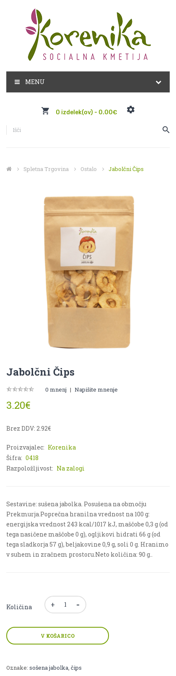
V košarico (58, 635)
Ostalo (88, 169)
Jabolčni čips (126, 169)
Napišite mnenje (96, 389)
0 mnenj (56, 389)
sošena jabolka (48, 667)
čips (76, 667)
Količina (19, 607)
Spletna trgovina (46, 169)
